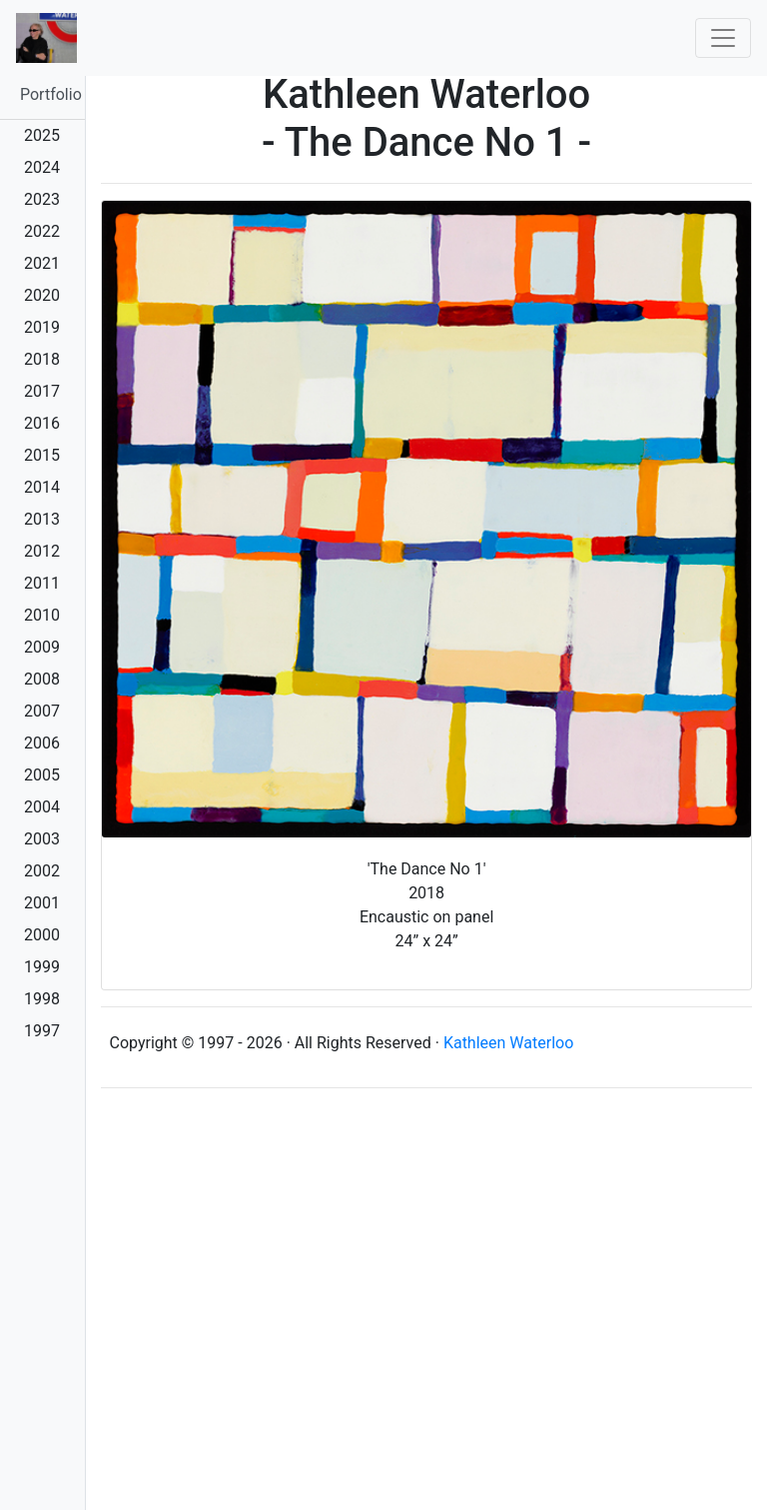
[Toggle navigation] (723, 38)
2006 (42, 743)
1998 (42, 998)
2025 (42, 135)
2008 (42, 679)
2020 (42, 295)
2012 (42, 551)
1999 (42, 966)
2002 (42, 870)
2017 (42, 391)
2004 (42, 806)
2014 (42, 487)
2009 (42, 647)
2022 (42, 231)
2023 (42, 199)
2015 (42, 455)
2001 (42, 902)
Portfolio (51, 94)
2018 (42, 359)
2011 (42, 583)
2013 (42, 519)
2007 (42, 711)
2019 (42, 327)
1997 (42, 1030)
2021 (42, 263)
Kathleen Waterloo (508, 1042)
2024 (42, 167)
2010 (42, 615)
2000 (42, 934)
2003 (42, 838)
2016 (42, 423)
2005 (42, 774)
